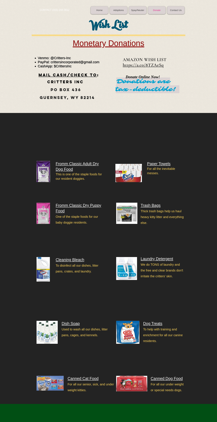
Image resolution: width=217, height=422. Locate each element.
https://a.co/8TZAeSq (143, 65)
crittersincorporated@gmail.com (75, 62)
